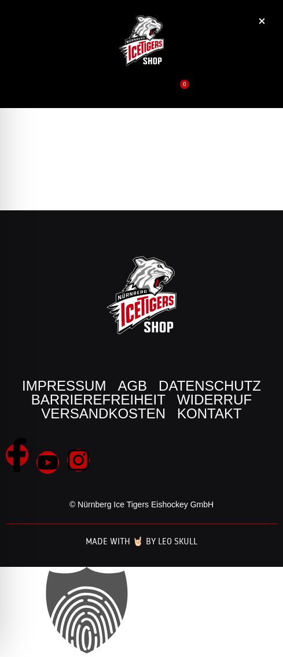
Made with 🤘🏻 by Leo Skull (141, 541)
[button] (236, 96)
